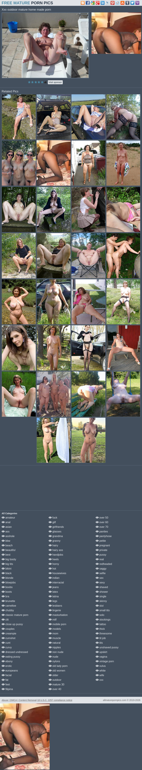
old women (57, 670)
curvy (7, 647)
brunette (8, 601)
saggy (101, 568)
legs (53, 601)
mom (53, 633)
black (7, 573)
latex (53, 591)
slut (99, 605)
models (55, 628)
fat (5, 679)
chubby (8, 610)
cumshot (8, 638)
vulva (101, 666)
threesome (104, 633)
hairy (53, 545)
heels (54, 559)
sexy (100, 582)
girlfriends (56, 526)
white (101, 670)
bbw (6, 540)
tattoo (101, 624)
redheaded (104, 564)
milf (52, 619)
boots (7, 591)
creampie (9, 633)
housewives (57, 573)
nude (53, 656)
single (101, 596)
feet (6, 684)
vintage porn (105, 661)
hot (52, 568)
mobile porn (57, 624)
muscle (55, 638)
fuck (53, 517)
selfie (101, 573)
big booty (9, 559)
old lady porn (58, 666)
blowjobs (9, 582)
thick (100, 628)
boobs (7, 587)
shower (102, 591)
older (53, 675)
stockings (103, 619)
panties (102, 531)
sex (99, 577)
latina (54, 596)
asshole (8, 536)
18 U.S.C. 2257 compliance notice (54, 700)
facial (7, 675)
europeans (10, 670)
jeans (54, 587)
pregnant (103, 545)
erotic (7, 666)
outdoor (55, 679)
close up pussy (12, 624)
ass (5, 531)
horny (54, 564)
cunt (6, 642)
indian (54, 577)
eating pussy (11, 656)
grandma (56, 536)
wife (100, 675)
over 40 (55, 689)
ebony (7, 661)
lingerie (55, 610)
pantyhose (104, 536)
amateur (8, 517)
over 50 (102, 517)
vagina (101, 656)
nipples (55, 647)
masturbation (58, 615)
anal (6, 522)
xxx (99, 679)
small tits (103, 610)
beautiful (8, 550)
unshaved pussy (107, 647)
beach (7, 545)
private (101, 550)
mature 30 (56, 684)
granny (54, 540)
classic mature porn (15, 615)
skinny (101, 601)
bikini (6, 568)
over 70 (102, 526)
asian (7, 526)
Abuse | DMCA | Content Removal (19, 700)
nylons (54, 661)
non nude (56, 652)
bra (5, 596)
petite (101, 540)
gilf (52, 522)
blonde (7, 577)
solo (100, 615)
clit (5, 619)
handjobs (56, 554)
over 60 (102, 522)
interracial (56, 582)
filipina (7, 689)
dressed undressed (15, 652)
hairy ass (56, 550)
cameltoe (9, 605)
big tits (7, 564)
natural (54, 642)
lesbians (55, 605)
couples (8, 628)
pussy (101, 554)
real (100, 559)
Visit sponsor (55, 82)
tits (99, 642)
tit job (101, 638)
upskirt (101, 652)
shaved (102, 587)
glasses (55, 531)
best (6, 554)
